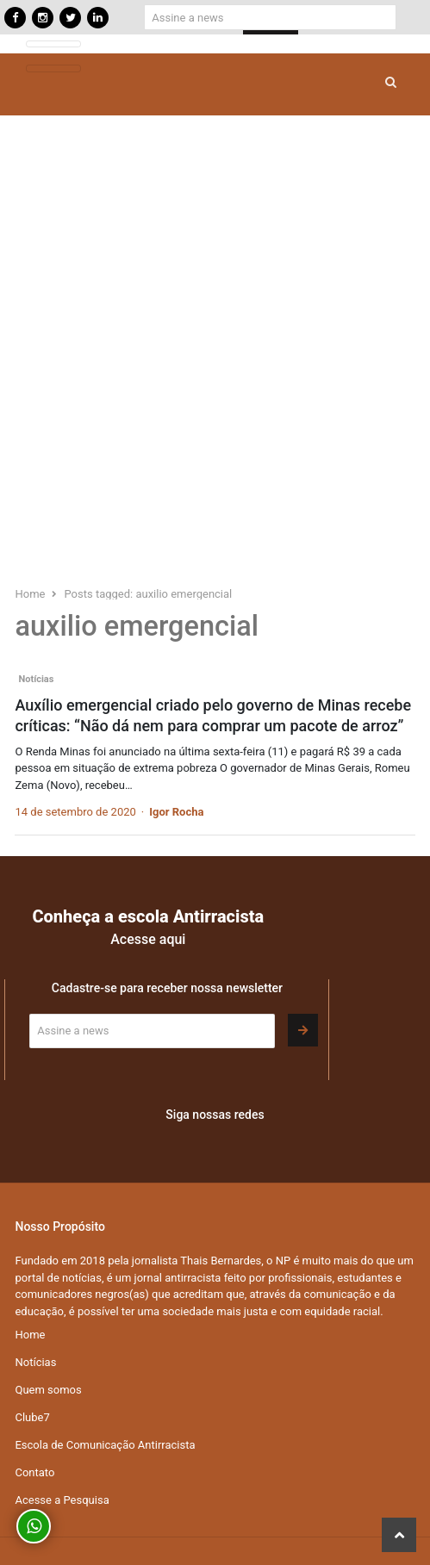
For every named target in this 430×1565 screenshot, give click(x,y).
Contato (34, 1472)
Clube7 (32, 1417)
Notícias (35, 679)
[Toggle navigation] (53, 44)
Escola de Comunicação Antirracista (105, 1444)
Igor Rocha (176, 811)
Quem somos (48, 1389)
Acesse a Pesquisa (62, 1500)
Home (30, 1334)
